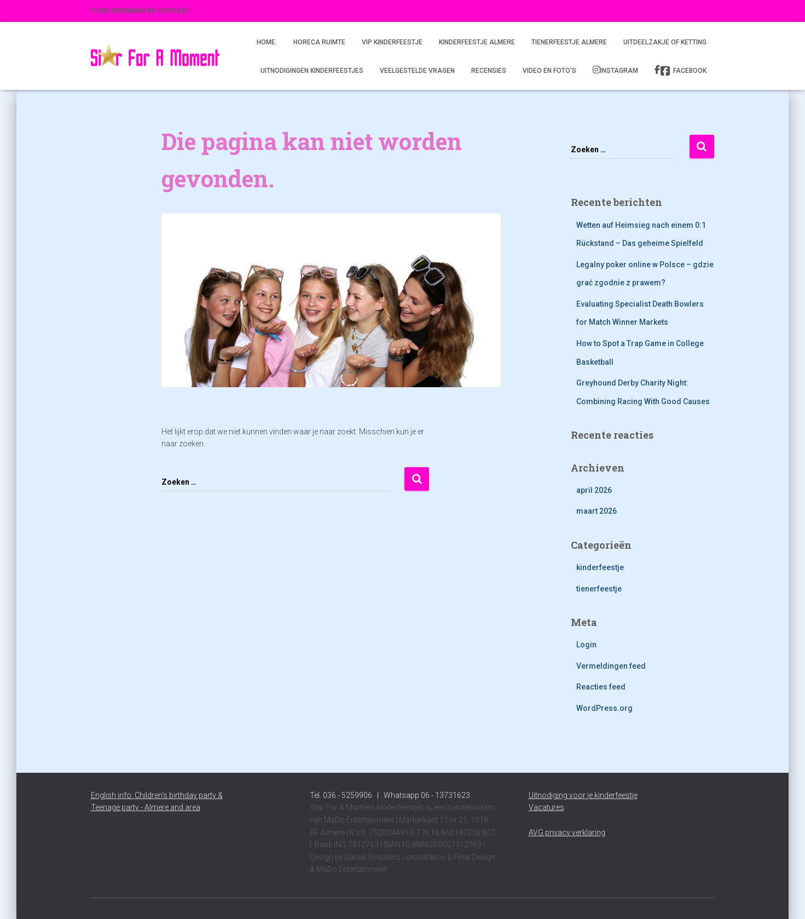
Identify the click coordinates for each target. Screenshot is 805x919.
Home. (267, 42)
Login (586, 644)
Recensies (488, 70)
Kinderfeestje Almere (477, 42)
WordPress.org (604, 708)
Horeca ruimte (319, 42)
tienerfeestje (599, 588)
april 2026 (594, 490)
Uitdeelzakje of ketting (664, 42)
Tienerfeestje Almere (569, 42)
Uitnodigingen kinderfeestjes (311, 70)
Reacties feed (601, 686)
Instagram (619, 70)
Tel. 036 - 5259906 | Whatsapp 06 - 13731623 (390, 795)
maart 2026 (596, 511)
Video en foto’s (549, 70)
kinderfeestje (600, 567)
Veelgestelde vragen (417, 70)
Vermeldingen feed (611, 666)
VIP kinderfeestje (392, 42)
